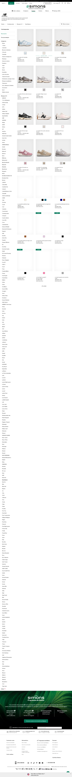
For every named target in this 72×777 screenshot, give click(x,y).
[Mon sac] (69, 3)
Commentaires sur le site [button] (11, 766)
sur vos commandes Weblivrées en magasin (28, 713)
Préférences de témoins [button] (34, 766)
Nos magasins (55, 742)
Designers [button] (25, 10)
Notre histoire (55, 744)
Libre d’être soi (55, 753)
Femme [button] (33, 10)
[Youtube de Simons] (39, 763)
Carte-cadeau (24, 3)
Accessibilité (27, 766)
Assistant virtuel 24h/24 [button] (11, 744)
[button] (47, 3)
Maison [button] (47, 10)
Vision (30, 3)
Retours (23, 749)
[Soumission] (61, 728)
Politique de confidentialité (43, 766)
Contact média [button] (9, 750)
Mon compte (56, 3)
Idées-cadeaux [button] (16, 10)
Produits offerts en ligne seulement (25, 752)
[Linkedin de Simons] (42, 763)
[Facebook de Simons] (31, 763)
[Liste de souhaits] (62, 3)
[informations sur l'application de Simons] (20, 763)
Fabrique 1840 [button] (56, 10)
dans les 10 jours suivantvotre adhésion (11, 713)
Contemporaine (5, 29)
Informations (25, 740)
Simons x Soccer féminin (57, 751)
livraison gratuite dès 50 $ (32, 0)
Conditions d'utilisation (20, 766)
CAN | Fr (3, 3)
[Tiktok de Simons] (34, 763)
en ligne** (62, 711)
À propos (54, 740)
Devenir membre (43, 742)
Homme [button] (40, 10)
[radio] (25, 53)
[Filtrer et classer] (65, 24)
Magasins (11, 3)
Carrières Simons (56, 757)
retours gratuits (44, 0)
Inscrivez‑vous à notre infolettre (21, 727)
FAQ (22, 754)
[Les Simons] (36, 697)
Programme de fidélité (36, 700)
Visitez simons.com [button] (35, 775)
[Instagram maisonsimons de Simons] (28, 763)
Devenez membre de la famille (36, 721)
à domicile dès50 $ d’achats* (46, 712)
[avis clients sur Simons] (50, 762)
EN (48, 766)
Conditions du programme (42, 751)
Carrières (18, 3)
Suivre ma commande (26, 744)
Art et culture (55, 746)
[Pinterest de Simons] (36, 763)
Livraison (23, 746)
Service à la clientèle (10, 742)
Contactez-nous (10, 740)
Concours (41, 747)
